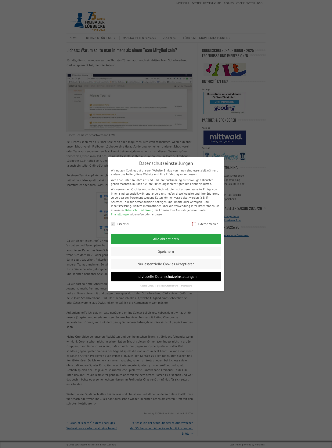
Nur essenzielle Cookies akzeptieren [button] (166, 263)
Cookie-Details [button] (147, 285)
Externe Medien (205, 224)
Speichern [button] (166, 251)
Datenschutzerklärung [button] (168, 285)
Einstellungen (120, 214)
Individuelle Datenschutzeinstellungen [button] (166, 276)
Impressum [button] (186, 285)
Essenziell (120, 224)
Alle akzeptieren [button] (166, 238)
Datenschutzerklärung (139, 210)
